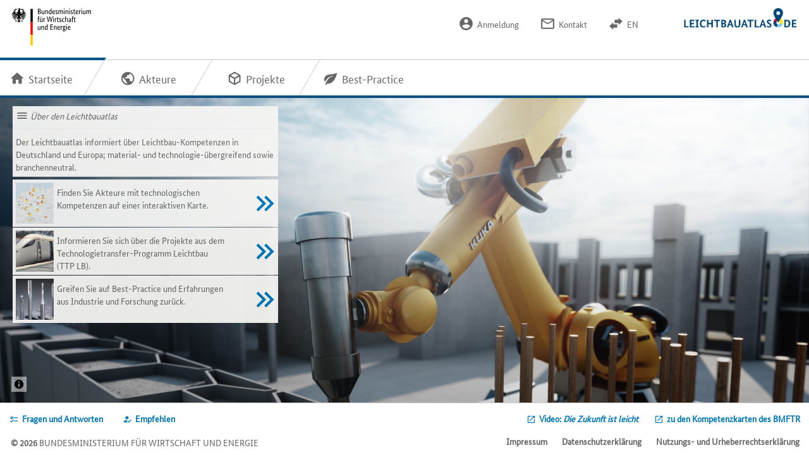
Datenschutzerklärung (602, 441)
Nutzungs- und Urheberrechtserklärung (728, 441)
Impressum (526, 441)
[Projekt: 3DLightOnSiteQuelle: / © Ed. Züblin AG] (19, 384)
